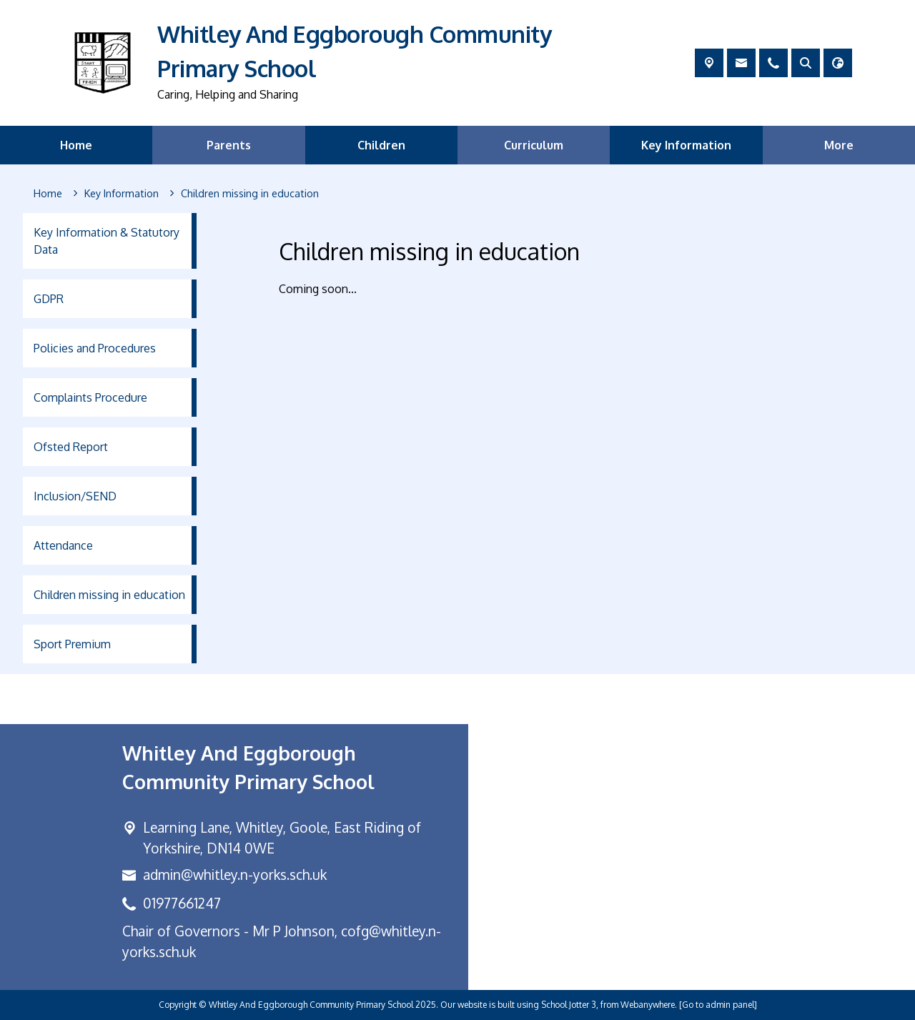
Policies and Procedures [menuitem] (95, 348)
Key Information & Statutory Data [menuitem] (106, 241)
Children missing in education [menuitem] (109, 595)
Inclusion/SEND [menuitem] (75, 496)
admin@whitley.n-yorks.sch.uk (235, 874)
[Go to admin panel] (718, 1004)
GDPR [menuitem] (49, 299)
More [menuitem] (839, 145)
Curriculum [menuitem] (533, 145)
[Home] (48, 194)
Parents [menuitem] (229, 145)
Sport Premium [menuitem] (72, 644)
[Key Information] (121, 194)
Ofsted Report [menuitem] (71, 447)
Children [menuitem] (381, 145)
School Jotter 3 (568, 1004)
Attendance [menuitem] (63, 545)
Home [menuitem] (76, 145)
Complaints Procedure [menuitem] (90, 397)
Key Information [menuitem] (686, 145)
